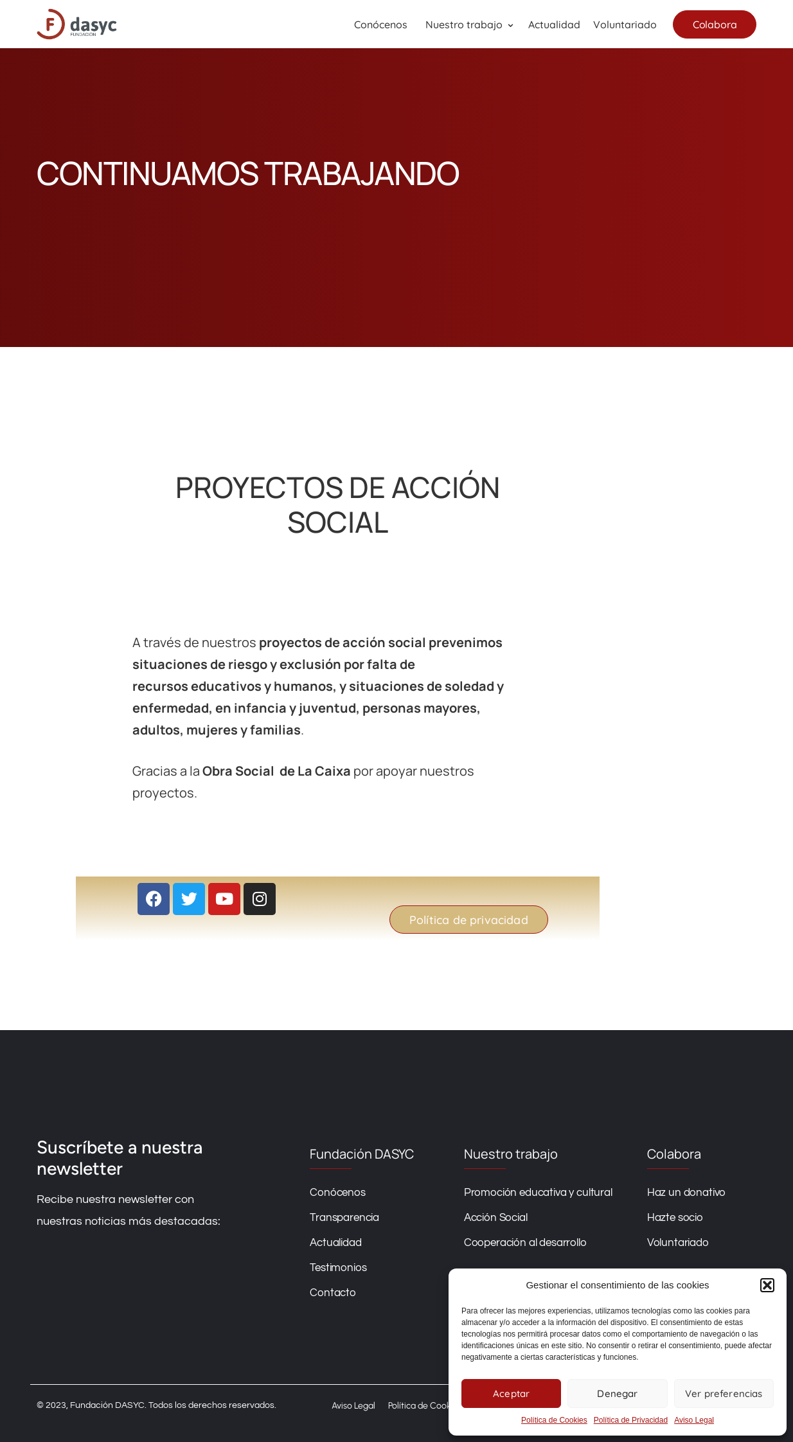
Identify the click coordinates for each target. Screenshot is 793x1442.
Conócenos (380, 24)
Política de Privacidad (631, 1420)
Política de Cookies (554, 1420)
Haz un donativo (686, 1192)
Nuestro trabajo (464, 24)
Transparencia (332, 1218)
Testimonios (326, 1268)
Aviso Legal (694, 1420)
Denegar (617, 1393)
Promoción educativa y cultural (528, 1192)
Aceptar (511, 1393)
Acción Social (486, 1218)
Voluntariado (624, 24)
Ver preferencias (723, 1393)
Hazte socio (675, 1218)
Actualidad (554, 24)
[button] (767, 1285)
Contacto (321, 1293)
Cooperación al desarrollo (515, 1243)
